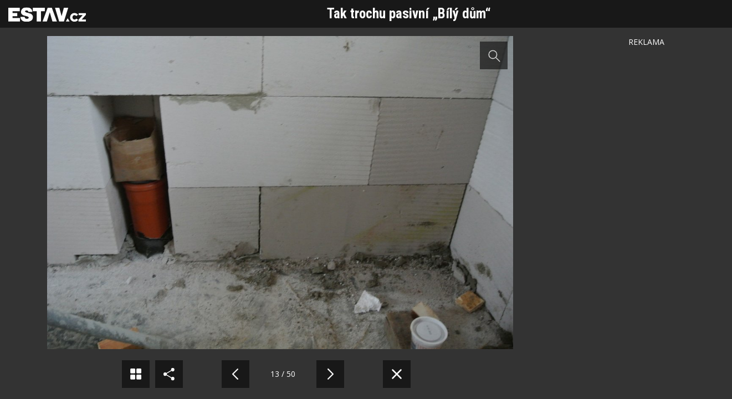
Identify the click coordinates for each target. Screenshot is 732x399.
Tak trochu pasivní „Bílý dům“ (409, 14)
